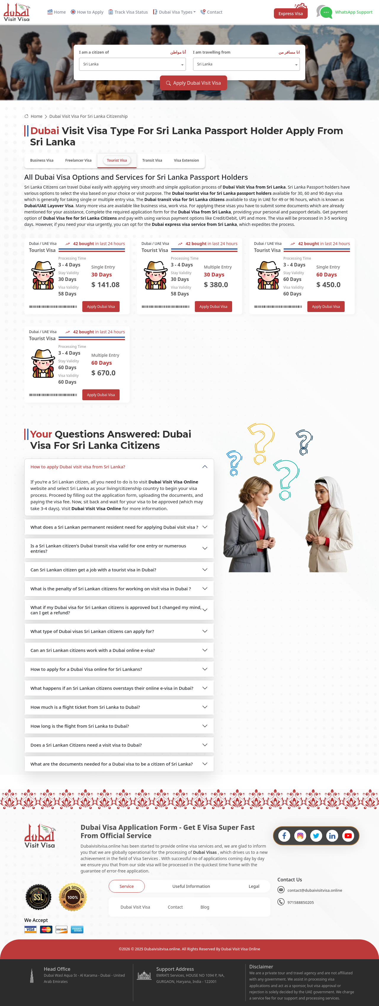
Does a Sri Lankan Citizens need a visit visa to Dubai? (86, 745)
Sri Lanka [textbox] (90, 64)
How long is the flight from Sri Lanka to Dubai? (79, 726)
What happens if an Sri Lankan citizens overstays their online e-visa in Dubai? (111, 688)
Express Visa (291, 13)
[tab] (41, 160)
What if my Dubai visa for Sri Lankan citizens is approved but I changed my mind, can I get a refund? (116, 610)
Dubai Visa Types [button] (172, 12)
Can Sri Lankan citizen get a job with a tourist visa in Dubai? (93, 570)
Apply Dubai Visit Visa (193, 83)
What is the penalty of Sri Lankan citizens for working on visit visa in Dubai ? (110, 589)
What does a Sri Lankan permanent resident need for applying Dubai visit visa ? (114, 527)
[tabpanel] (189, 320)
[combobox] (132, 64)
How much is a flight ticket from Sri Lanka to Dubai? (85, 707)
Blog (204, 907)
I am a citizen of (132, 52)
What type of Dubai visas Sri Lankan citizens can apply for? (92, 631)
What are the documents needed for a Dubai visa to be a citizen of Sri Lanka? (111, 764)
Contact (175, 907)
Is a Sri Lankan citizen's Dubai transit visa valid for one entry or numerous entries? (108, 548)
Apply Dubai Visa (101, 306)
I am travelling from (246, 52)
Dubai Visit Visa (135, 907)
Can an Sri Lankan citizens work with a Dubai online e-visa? (92, 650)
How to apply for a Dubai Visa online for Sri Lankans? (86, 669)
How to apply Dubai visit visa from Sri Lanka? (77, 467)
